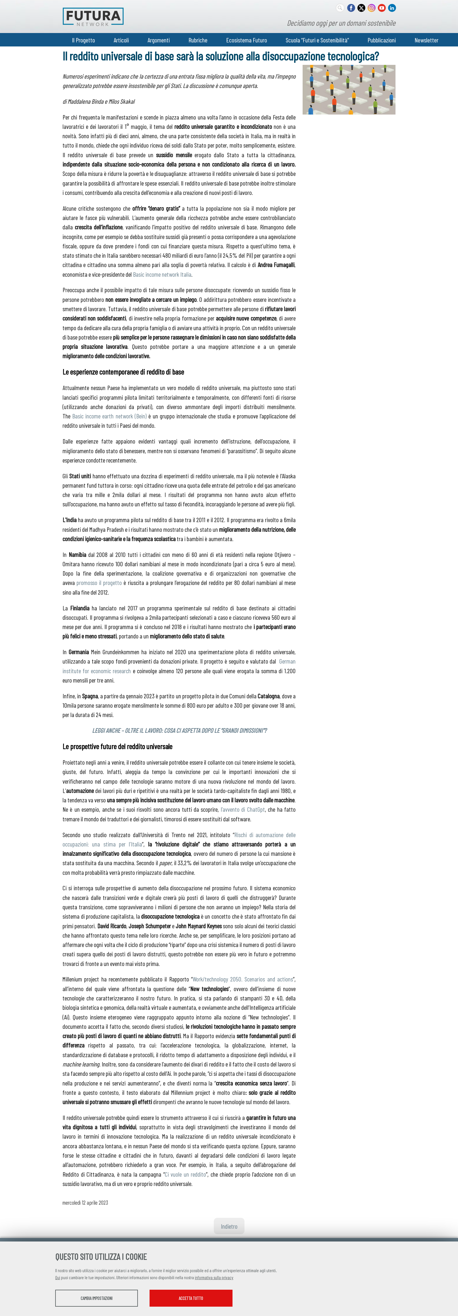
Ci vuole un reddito (185, 1174)
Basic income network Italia (162, 274)
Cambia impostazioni (101, 1298)
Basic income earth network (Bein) (109, 416)
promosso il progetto (99, 582)
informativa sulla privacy (214, 1278)
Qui (57, 1278)
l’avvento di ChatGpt (243, 809)
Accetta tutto (206, 1298)
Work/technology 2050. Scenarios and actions (242, 979)
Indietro (229, 1226)
